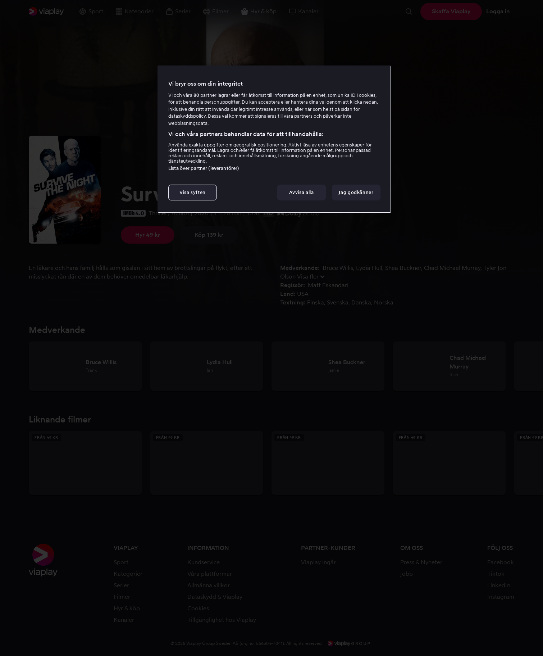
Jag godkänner (356, 192)
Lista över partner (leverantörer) (203, 168)
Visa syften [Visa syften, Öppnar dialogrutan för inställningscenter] (192, 192)
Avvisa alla (301, 192)
